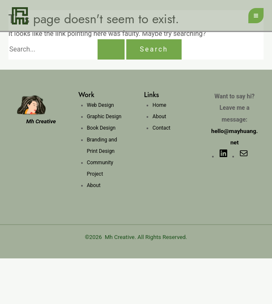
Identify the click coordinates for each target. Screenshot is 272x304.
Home (159, 105)
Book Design (101, 128)
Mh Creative (120, 237)
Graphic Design (104, 116)
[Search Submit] (111, 49)
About (94, 185)
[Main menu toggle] (256, 15)
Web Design (100, 105)
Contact (161, 128)
